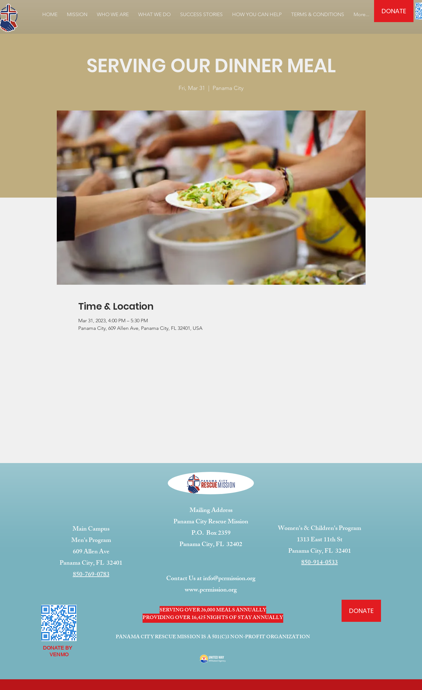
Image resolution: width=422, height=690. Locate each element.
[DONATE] (393, 11)
